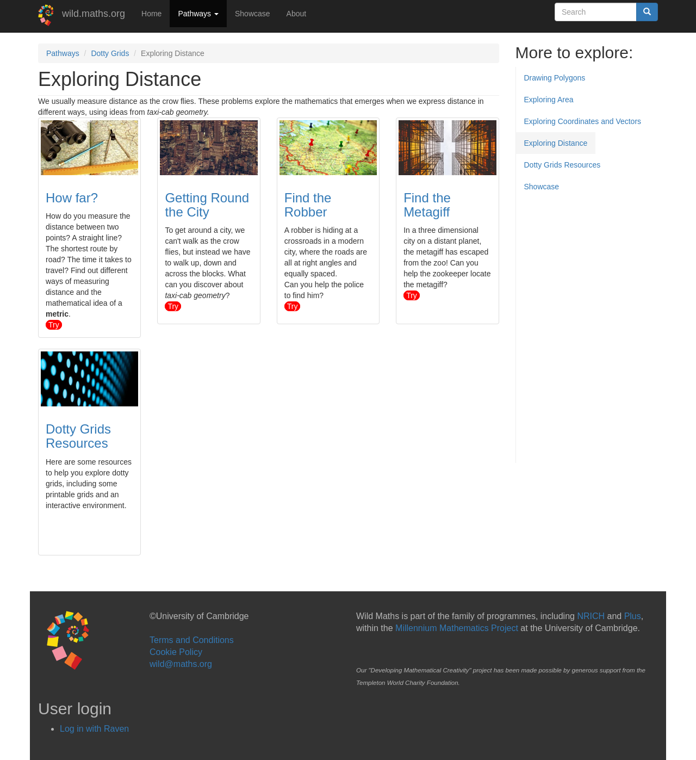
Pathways (198, 13)
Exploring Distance (556, 143)
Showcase (252, 13)
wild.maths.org (93, 13)
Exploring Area (549, 99)
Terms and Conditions (192, 640)
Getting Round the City (207, 204)
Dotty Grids (110, 53)
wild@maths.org (181, 664)
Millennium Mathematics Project (456, 628)
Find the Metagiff (427, 204)
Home (151, 13)
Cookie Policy (176, 652)
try (53, 324)
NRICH (591, 616)
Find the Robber (308, 204)
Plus (632, 616)
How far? (72, 197)
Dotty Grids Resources (78, 436)
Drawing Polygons (555, 77)
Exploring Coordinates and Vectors (583, 121)
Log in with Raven (94, 728)
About (297, 13)
